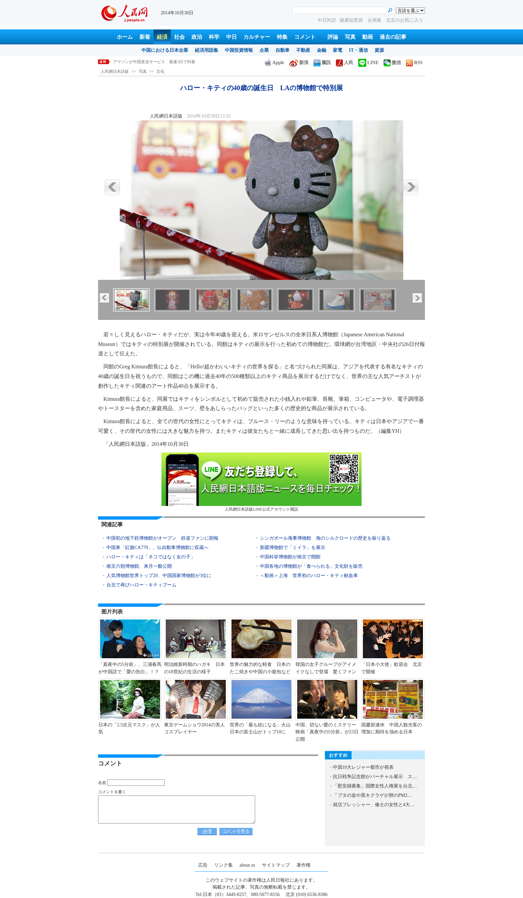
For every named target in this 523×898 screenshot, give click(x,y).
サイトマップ (276, 865)
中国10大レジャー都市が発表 (363, 767)
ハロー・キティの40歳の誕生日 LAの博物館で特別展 (161, 61)
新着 (144, 37)
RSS (414, 62)
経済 (162, 37)
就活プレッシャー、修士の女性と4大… (374, 804)
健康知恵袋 (352, 20)
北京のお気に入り (404, 20)
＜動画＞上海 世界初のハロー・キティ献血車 (309, 575)
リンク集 (223, 865)
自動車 (283, 50)
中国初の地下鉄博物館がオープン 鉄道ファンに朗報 (162, 538)
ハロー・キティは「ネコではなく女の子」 (150, 556)
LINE (368, 62)
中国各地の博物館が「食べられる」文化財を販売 (311, 566)
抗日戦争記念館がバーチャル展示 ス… (375, 776)
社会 (179, 37)
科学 (214, 37)
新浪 (299, 62)
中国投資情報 (239, 50)
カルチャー (256, 37)
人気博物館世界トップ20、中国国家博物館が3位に (158, 575)
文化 (160, 71)
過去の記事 (393, 37)
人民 (344, 62)
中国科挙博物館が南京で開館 (290, 556)
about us (247, 865)
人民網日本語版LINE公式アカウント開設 (261, 482)
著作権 (304, 865)
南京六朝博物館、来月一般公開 (141, 566)
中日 (231, 37)
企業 (264, 50)
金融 (321, 50)
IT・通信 (358, 50)
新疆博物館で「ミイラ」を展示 (292, 547)
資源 (379, 50)
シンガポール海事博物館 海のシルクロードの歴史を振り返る (325, 538)
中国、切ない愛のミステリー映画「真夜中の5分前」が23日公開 (327, 732)
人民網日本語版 (115, 71)
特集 (282, 37)
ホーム (125, 37)
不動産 (303, 50)
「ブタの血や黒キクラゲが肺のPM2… (372, 795)
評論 (333, 37)
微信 (392, 62)
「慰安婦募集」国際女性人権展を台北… (375, 785)
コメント (305, 37)
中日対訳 (327, 20)
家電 (337, 50)
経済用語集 (206, 50)
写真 (350, 37)
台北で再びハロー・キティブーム (141, 584)
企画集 (375, 20)
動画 (367, 37)
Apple (274, 62)
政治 (196, 37)
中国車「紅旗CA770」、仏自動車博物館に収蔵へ (157, 547)
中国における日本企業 (164, 50)
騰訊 (322, 62)
